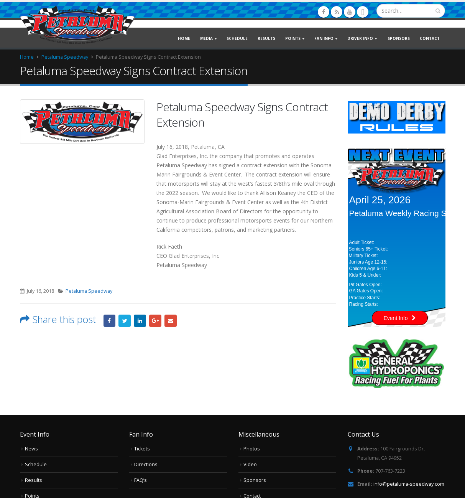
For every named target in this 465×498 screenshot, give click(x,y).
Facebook (110, 321)
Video (250, 464)
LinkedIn (140, 321)
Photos (251, 448)
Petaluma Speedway (89, 291)
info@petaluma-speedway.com (408, 484)
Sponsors (399, 38)
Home (184, 38)
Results (266, 38)
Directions (146, 464)
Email (170, 321)
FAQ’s (140, 480)
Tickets (142, 448)
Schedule (237, 38)
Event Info (400, 318)
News (31, 448)
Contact (430, 38)
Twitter (124, 321)
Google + (155, 321)
